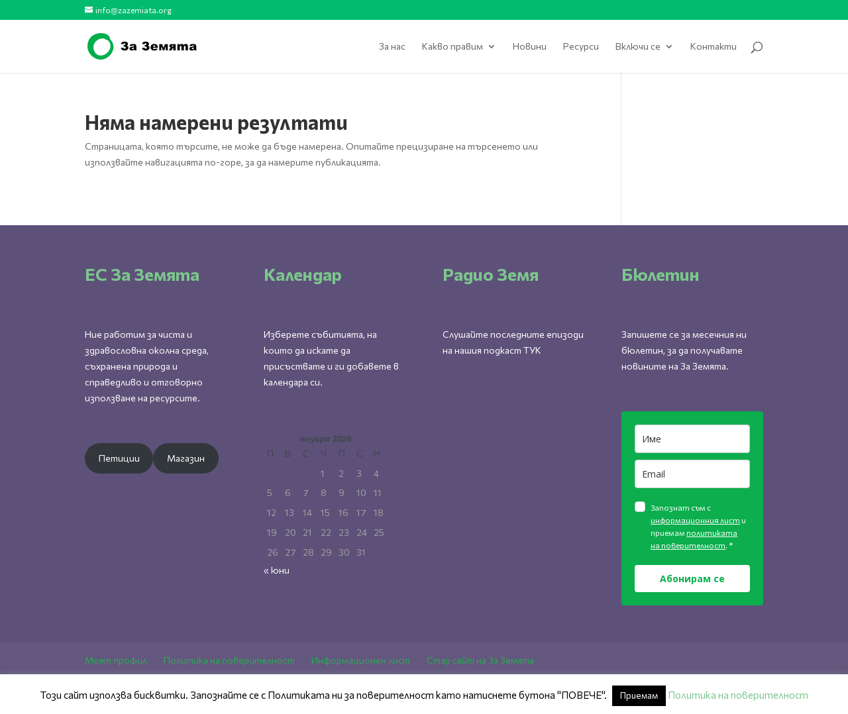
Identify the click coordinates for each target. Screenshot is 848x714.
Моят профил (116, 660)
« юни (277, 570)
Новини (530, 47)
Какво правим (452, 47)
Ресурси (581, 47)
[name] (692, 439)
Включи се (638, 47)
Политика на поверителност (229, 660)
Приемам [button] (639, 695)
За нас (392, 47)
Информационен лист (360, 660)
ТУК (532, 350)
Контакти (713, 47)
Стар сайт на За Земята (480, 660)
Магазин (186, 458)
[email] (692, 474)
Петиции (119, 458)
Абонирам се (692, 578)
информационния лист (695, 520)
